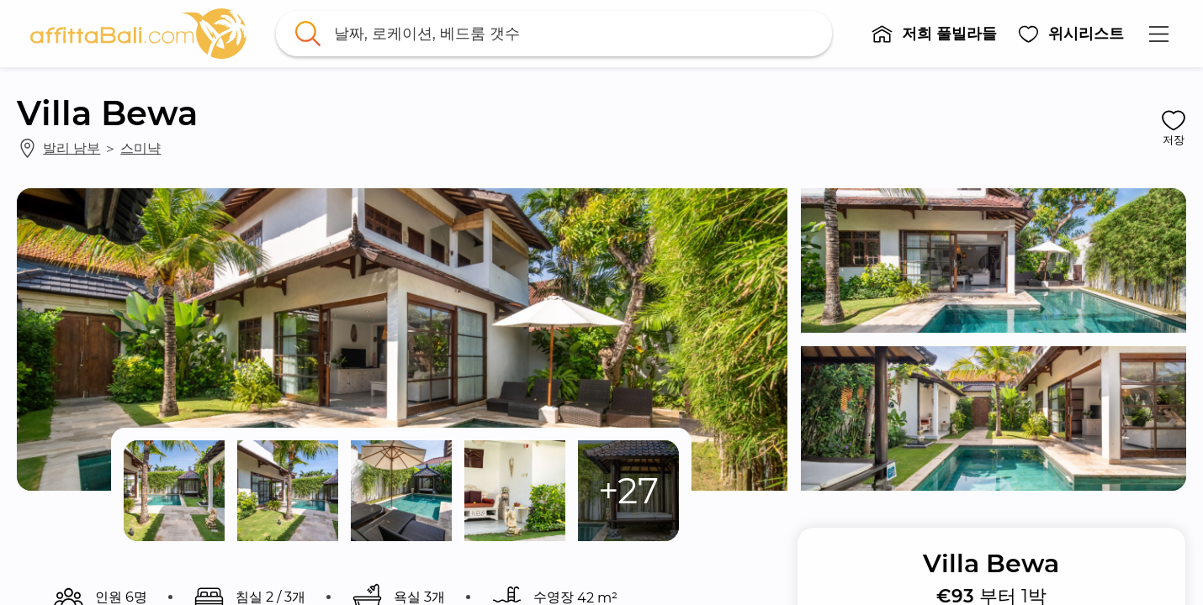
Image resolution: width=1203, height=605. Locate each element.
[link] (138, 33)
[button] (934, 34)
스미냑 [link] (140, 147)
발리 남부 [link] (71, 147)
